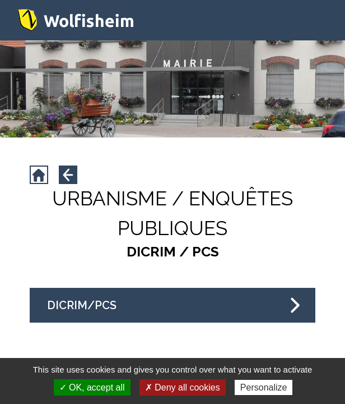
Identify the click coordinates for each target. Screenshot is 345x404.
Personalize (263, 387)
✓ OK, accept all (92, 387)
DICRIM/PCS (173, 305)
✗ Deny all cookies (182, 387)
